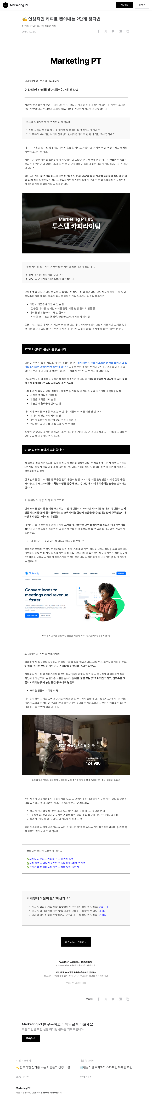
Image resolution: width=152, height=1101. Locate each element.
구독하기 (124, 5)
